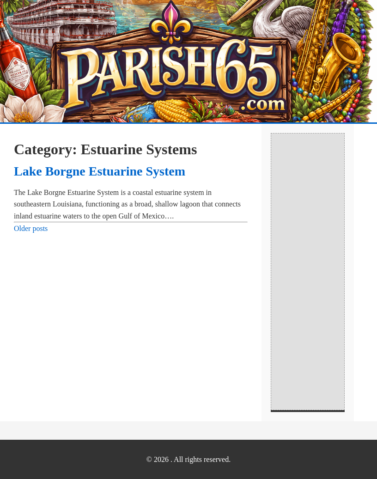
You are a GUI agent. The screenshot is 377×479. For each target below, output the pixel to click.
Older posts (31, 228)
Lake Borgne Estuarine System (99, 171)
